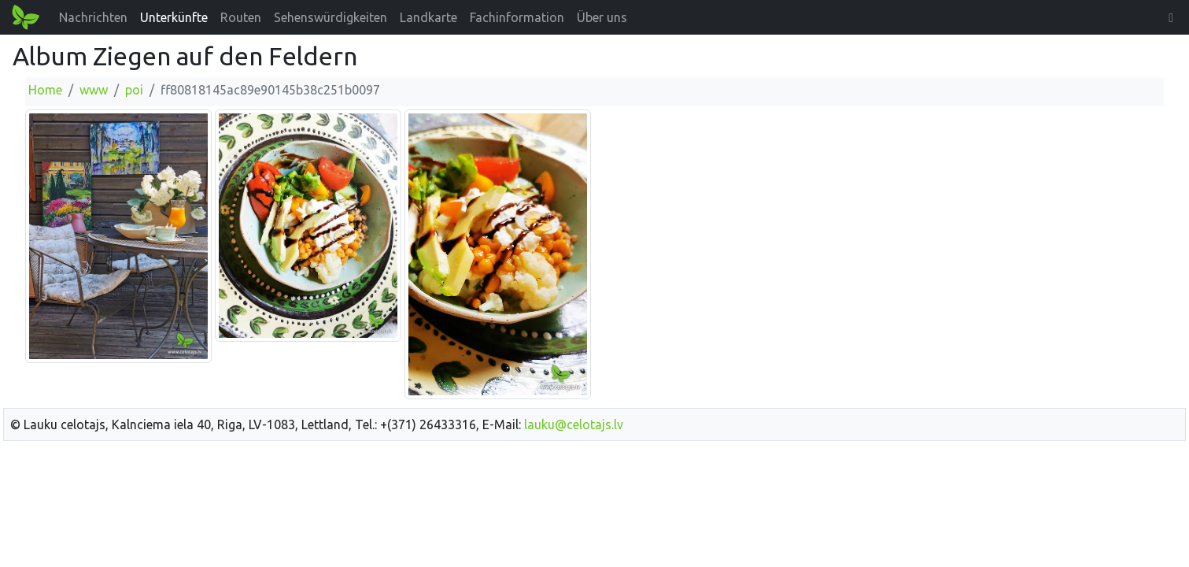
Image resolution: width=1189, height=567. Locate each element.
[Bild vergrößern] (118, 235)
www (93, 90)
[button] (1171, 17)
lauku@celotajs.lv (573, 424)
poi (134, 90)
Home (45, 90)
